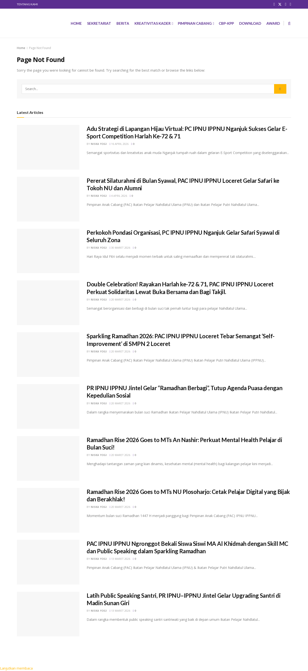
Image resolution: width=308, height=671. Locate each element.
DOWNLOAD (250, 23)
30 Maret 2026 (119, 247)
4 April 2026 (118, 195)
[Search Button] (280, 89)
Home (21, 48)
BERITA (122, 23)
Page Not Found (40, 48)
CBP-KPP (226, 23)
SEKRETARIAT (99, 23)
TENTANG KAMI (27, 4)
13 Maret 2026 (119, 558)
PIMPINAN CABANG (195, 23)
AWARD (273, 23)
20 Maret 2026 (119, 299)
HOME (76, 23)
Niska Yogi (99, 144)
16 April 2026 (118, 144)
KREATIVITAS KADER (153, 23)
